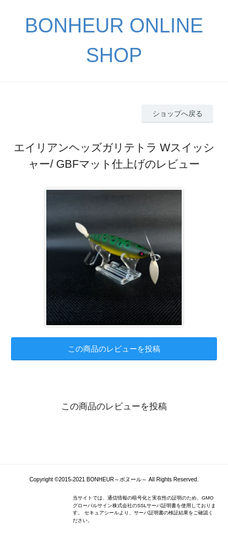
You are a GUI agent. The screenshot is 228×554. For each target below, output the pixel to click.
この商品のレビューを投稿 (114, 348)
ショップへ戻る (178, 113)
